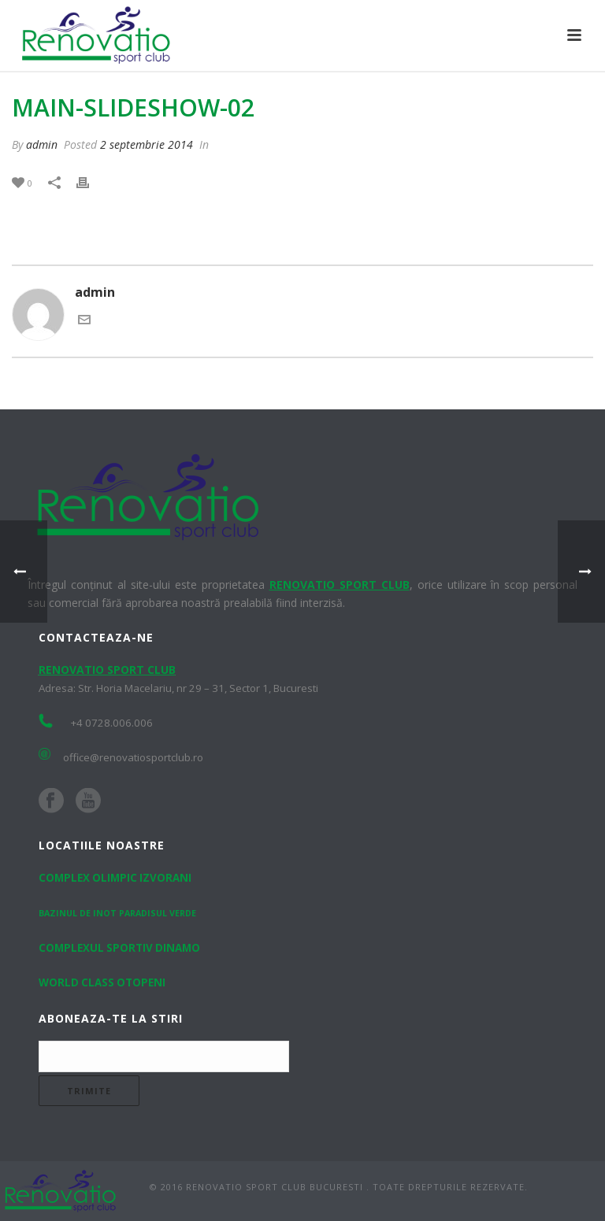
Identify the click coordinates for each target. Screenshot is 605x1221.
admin (42, 144)
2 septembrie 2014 (146, 144)
